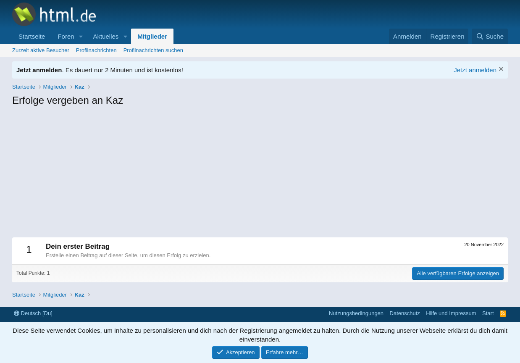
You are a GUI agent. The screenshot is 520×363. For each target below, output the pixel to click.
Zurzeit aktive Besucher (40, 50)
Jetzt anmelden (475, 70)
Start (488, 313)
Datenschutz (405, 313)
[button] (81, 36)
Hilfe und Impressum (451, 313)
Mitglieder (152, 36)
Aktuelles (105, 36)
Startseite (31, 36)
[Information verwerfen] (500, 70)
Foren (66, 36)
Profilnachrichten (96, 50)
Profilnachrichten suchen (153, 50)
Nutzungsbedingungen (356, 313)
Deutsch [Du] (33, 313)
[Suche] (490, 36)
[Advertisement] (260, 174)
